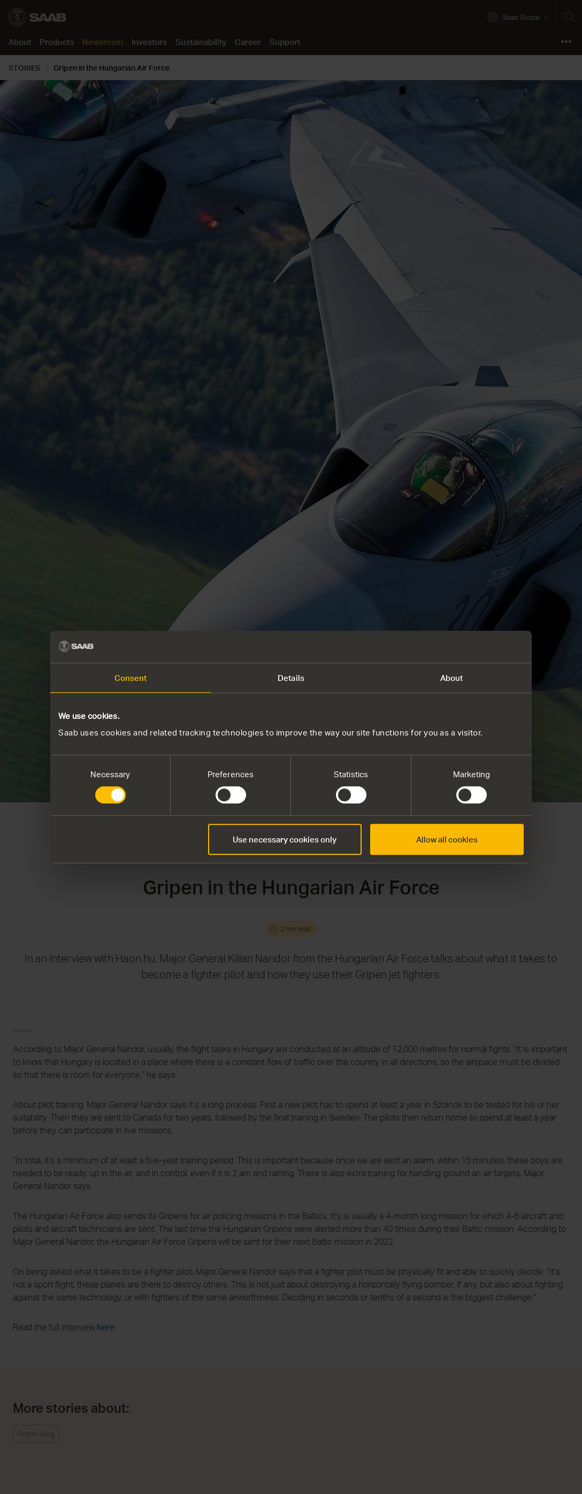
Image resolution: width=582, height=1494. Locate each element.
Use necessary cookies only (284, 839)
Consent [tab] (130, 677)
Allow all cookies (447, 839)
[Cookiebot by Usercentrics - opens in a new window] (477, 647)
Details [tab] (291, 677)
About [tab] (451, 677)
